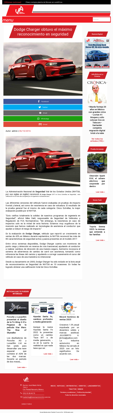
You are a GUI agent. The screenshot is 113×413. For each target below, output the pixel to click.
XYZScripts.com (68, 412)
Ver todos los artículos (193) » (97, 140)
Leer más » (21, 367)
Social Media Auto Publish (48, 412)
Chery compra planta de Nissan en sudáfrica (44, 2)
